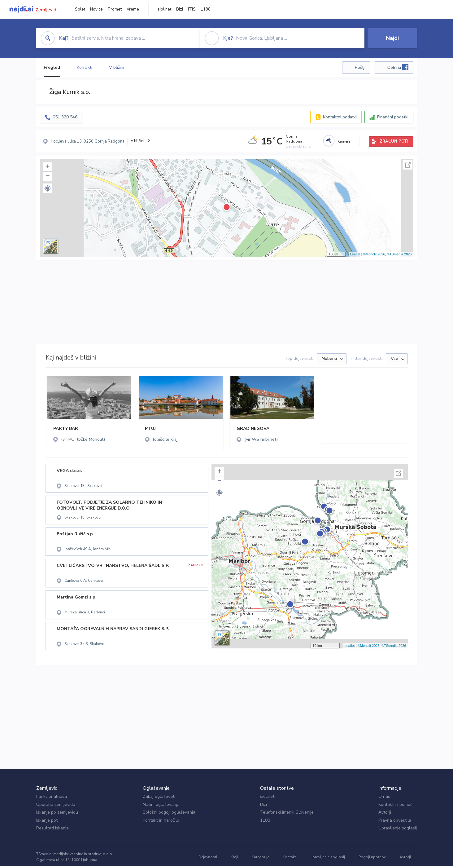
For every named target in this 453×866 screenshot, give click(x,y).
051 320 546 (65, 117)
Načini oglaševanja (161, 804)
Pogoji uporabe (372, 857)
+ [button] (48, 167)
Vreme (133, 9)
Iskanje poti (47, 820)
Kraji (234, 857)
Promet (115, 9)
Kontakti (84, 67)
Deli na (397, 67)
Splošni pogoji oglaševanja (169, 812)
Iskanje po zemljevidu (57, 812)
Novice (96, 9)
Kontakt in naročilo (161, 820)
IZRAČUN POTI (393, 141)
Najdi (392, 38)
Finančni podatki (392, 117)
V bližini (116, 67)
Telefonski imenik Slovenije (287, 812)
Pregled (52, 67)
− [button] (48, 176)
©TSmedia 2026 (399, 254)
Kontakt (289, 857)
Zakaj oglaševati (159, 796)
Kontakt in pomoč (395, 804)
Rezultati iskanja (52, 828)
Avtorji (384, 812)
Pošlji (360, 67)
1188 (206, 9)
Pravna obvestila (394, 820)
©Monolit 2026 (374, 254)
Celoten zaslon (407, 165)
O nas (384, 796)
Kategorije (260, 857)
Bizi (179, 9)
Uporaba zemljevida (55, 804)
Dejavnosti (207, 857)
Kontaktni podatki (340, 117)
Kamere (344, 141)
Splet (80, 9)
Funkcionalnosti (51, 796)
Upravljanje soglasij (397, 828)
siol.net (164, 9)
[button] (47, 188)
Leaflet (355, 254)
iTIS (192, 9)
